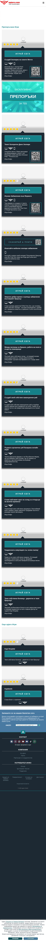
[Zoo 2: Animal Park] (0, 16)
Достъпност (40, 777)
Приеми (15, 938)
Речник (23, 766)
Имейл (8, 725)
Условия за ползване (28, 777)
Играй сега (23, 54)
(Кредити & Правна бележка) (15, 921)
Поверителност (17, 777)
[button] (23, 732)
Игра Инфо (8, 76)
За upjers (23, 753)
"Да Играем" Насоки (23, 768)
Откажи (31, 938)
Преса (23, 755)
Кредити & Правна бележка (6, 778)
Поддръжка (23, 771)
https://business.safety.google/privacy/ (29, 929)
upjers (10, 2)
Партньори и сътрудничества (23, 758)
